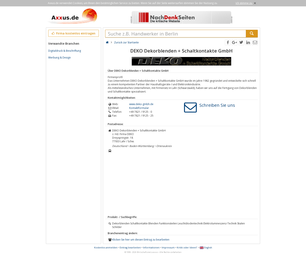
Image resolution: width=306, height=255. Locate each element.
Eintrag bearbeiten (130, 247)
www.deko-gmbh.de (141, 104)
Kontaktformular (139, 108)
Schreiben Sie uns (217, 105)
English (206, 247)
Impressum (168, 247)
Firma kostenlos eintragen (73, 33)
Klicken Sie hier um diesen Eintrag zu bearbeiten (140, 239)
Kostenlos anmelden (106, 247)
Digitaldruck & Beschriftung (64, 51)
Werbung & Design (59, 57)
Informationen (151, 247)
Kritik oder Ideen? (187, 247)
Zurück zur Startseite (126, 42)
